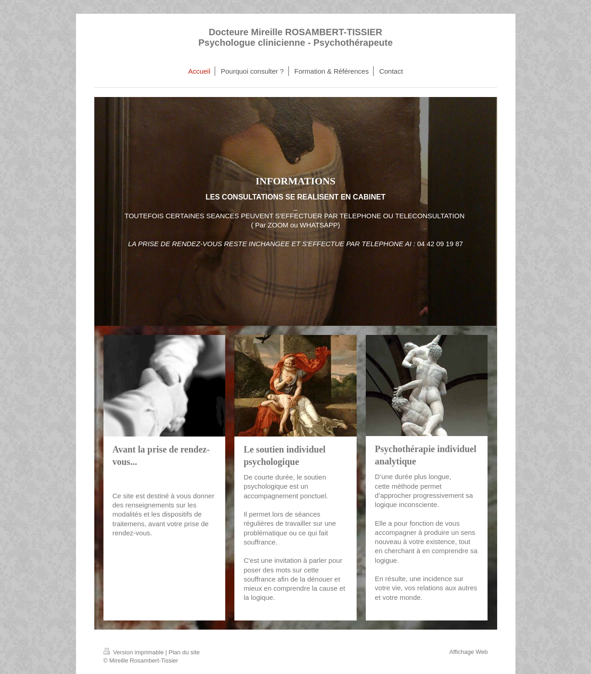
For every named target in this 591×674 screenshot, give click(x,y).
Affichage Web (468, 651)
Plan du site (184, 652)
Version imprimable (134, 652)
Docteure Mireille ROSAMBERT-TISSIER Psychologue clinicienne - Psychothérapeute (295, 37)
